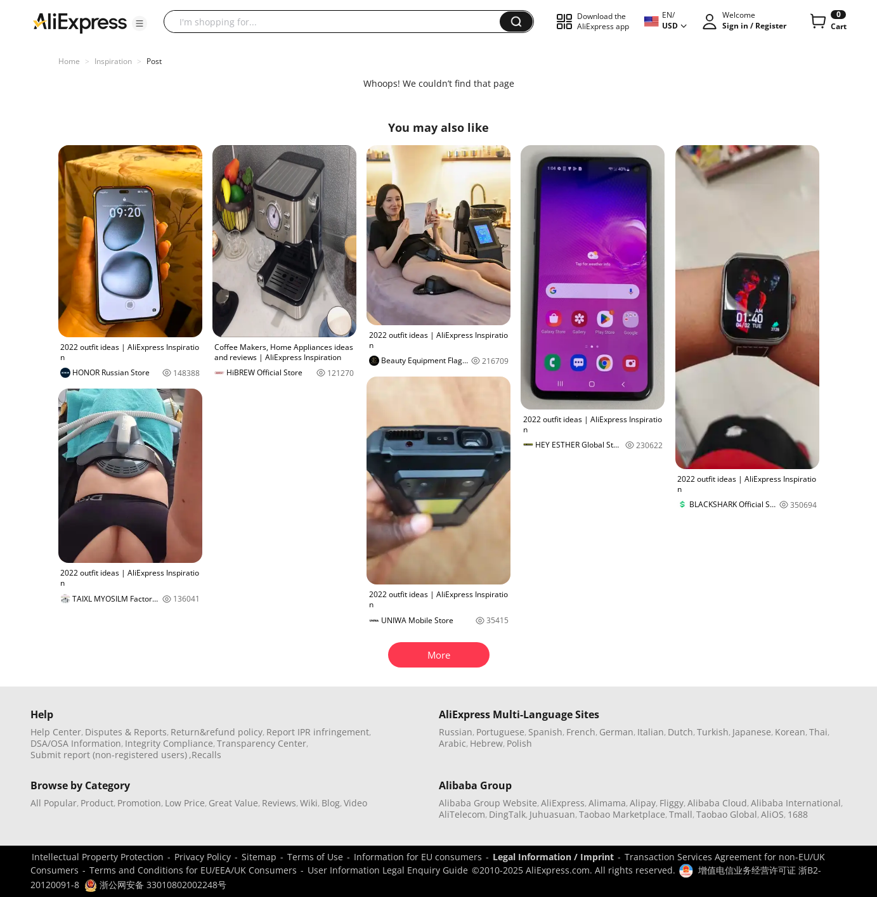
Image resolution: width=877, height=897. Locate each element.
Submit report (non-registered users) (108, 755)
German (616, 732)
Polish (519, 743)
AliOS (772, 814)
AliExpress (563, 803)
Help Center (55, 732)
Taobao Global (726, 814)
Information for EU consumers (418, 857)
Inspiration (113, 61)
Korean (790, 732)
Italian (650, 732)
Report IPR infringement (317, 732)
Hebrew (486, 743)
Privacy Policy (202, 857)
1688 (798, 814)
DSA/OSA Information (75, 743)
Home (69, 61)
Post (154, 61)
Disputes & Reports (126, 732)
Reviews (279, 803)
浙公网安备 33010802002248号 (155, 885)
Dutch (680, 732)
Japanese (751, 732)
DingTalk (507, 814)
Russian (455, 732)
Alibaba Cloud (717, 803)
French (580, 732)
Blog (331, 803)
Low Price (185, 803)
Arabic (452, 743)
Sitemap (259, 857)
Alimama (607, 803)
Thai (818, 732)
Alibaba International (796, 803)
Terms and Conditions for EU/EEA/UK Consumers (193, 870)
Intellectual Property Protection (98, 857)
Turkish (713, 732)
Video (355, 803)
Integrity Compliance (169, 743)
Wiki (309, 803)
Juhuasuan (552, 814)
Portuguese (500, 732)
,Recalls (205, 755)
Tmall (680, 814)
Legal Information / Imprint (553, 857)
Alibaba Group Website (488, 803)
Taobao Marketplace (622, 814)
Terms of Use (315, 857)
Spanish (545, 732)
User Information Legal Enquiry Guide (388, 870)
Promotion (139, 803)
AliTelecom (462, 814)
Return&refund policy (217, 732)
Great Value (233, 803)
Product (97, 803)
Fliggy (671, 803)
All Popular (53, 803)
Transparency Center (261, 743)
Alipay (643, 803)
